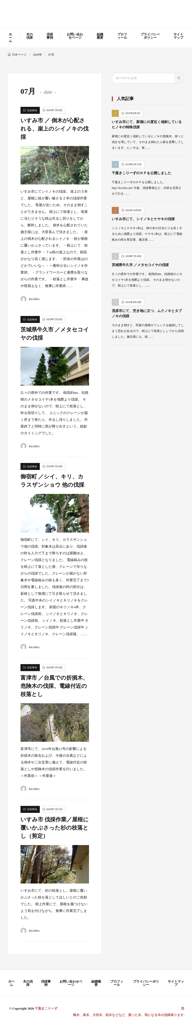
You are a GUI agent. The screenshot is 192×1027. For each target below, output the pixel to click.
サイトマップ (178, 35)
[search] (179, 78)
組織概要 (100, 35)
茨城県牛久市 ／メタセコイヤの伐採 (140, 265)
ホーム (10, 37)
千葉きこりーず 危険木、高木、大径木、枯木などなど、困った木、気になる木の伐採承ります (96, 14)
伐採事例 (49, 35)
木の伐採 (29, 35)
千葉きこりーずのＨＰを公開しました (141, 173)
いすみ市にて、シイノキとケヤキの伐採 (143, 219)
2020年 (37, 54)
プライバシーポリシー (150, 35)
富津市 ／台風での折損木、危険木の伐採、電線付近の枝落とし (54, 686)
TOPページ (19, 54)
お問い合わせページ (75, 35)
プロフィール (122, 35)
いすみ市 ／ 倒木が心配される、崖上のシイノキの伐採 (54, 128)
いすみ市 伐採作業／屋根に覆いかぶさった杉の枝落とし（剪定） (54, 827)
